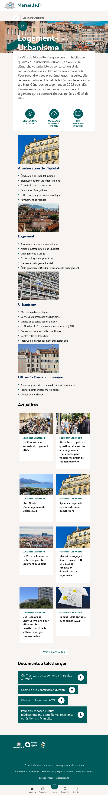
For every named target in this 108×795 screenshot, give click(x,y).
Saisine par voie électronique (69, 766)
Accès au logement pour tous (37, 259)
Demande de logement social (37, 263)
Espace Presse (46, 778)
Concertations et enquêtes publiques (41, 331)
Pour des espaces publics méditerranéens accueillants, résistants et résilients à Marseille (47, 715)
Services (77, 790)
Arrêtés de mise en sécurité (36, 186)
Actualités (43, 790)
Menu (54, 790)
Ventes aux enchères (32, 395)
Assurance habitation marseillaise (39, 244)
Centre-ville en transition (35, 336)
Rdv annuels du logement (78, 118)
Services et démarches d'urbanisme (40, 317)
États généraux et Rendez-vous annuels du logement (50, 268)
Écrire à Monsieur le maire (38, 766)
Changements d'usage (30, 117)
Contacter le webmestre (27, 772)
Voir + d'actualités (54, 652)
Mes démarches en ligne (34, 312)
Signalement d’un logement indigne (40, 181)
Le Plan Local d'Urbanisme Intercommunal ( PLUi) (48, 327)
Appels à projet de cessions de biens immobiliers (48, 385)
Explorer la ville (65, 772)
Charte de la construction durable (39, 322)
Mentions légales (84, 772)
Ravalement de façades (33, 200)
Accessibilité (62, 778)
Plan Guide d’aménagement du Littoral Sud (44, 341)
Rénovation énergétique (34, 190)
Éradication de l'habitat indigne (54, 118)
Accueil (32, 790)
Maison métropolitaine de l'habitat (40, 249)
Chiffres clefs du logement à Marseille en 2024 (46, 677)
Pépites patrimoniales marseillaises (40, 390)
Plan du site (48, 772)
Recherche (65, 790)
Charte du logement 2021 (38, 700)
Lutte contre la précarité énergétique (41, 195)
